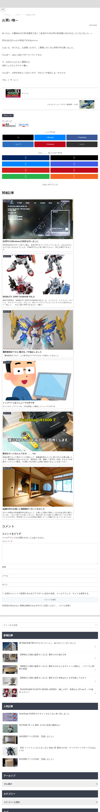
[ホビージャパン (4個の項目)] (46, 632)
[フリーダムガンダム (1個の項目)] (47, 653)
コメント (7, 341)
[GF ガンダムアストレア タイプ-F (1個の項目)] (66, 644)
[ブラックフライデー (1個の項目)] (69, 640)
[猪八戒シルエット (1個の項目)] (69, 657)
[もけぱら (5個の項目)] (34, 632)
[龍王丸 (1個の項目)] (6, 649)
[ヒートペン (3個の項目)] (92, 632)
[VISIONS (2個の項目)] (31, 640)
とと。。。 (50, 698)
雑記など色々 (8, 115)
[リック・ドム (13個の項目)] (41, 623)
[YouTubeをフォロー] (26, 170)
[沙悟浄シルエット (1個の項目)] (52, 657)
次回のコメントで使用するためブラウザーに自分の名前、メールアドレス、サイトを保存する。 (47, 397)
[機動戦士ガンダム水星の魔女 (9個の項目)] (85, 623)
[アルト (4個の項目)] (59, 632)
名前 (4, 371)
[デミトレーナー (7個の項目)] (35, 628)
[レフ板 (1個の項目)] (17, 653)
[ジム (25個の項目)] (6, 623)
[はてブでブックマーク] (18, 144)
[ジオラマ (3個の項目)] (21, 636)
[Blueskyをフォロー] (26, 163)
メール (5, 380)
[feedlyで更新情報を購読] (26, 176)
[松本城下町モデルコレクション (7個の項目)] (14, 628)
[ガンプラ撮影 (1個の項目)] (30, 653)
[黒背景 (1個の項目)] (66, 649)
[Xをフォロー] (74, 157)
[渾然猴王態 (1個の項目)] (83, 657)
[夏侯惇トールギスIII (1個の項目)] (35, 657)
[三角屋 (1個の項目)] (46, 649)
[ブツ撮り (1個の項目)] (56, 649)
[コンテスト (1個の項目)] (36, 649)
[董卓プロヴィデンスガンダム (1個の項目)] (14, 657)
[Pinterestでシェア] (50, 144)
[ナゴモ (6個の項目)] (71, 628)
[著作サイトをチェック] (26, 157)
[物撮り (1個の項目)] (7, 653)
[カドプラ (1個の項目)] (49, 661)
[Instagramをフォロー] (74, 163)
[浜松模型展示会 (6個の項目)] (9, 632)
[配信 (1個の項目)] (94, 640)
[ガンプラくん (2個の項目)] (71, 636)
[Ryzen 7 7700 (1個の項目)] (53, 640)
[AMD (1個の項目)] (26, 649)
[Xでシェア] (18, 137)
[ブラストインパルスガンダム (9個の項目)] (60, 623)
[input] (50, 429)
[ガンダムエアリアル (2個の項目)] (88, 636)
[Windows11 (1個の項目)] (17, 649)
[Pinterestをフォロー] (74, 170)
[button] (82, 144)
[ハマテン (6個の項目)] (23, 632)
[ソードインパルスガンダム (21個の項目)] (22, 623)
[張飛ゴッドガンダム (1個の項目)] (66, 653)
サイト (5, 388)
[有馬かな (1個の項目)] (11, 661)
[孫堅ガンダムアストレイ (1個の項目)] (87, 653)
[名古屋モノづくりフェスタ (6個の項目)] (87, 628)
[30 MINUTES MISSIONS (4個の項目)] (74, 632)
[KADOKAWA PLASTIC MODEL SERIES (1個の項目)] (78, 661)
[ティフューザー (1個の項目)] (91, 649)
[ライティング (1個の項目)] (76, 649)
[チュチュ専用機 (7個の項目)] (50, 628)
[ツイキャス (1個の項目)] (84, 640)
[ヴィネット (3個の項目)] (8, 636)
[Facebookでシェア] (82, 137)
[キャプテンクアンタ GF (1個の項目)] (13, 644)
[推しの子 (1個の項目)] (30, 661)
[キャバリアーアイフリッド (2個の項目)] (52, 636)
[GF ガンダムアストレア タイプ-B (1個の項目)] (38, 644)
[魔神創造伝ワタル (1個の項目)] (89, 644)
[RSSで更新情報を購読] (74, 176)
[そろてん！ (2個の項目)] (33, 636)
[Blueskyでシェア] (50, 137)
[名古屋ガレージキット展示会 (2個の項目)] (14, 640)
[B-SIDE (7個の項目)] (61, 628)
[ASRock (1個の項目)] (41, 640)
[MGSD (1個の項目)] (93, 657)
